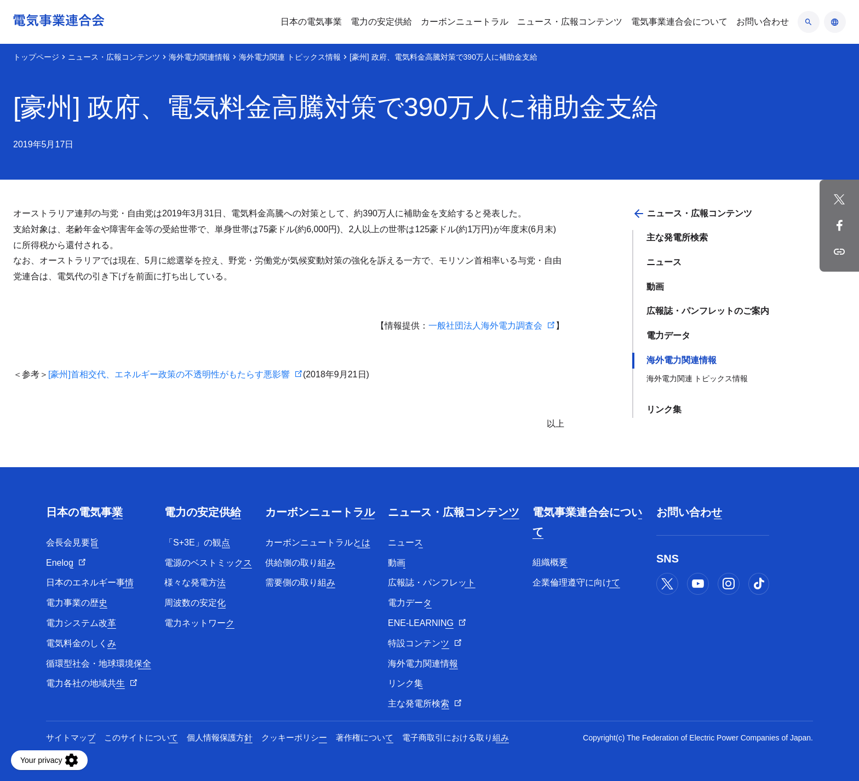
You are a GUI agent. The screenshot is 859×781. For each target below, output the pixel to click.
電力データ (668, 335)
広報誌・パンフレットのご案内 (707, 310)
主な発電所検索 (677, 237)
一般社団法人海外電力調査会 (485, 325)
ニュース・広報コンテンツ (114, 57)
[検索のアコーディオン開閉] (809, 22)
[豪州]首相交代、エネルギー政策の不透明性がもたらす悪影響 (169, 374)
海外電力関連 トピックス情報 (290, 57)
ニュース (664, 262)
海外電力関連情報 (199, 57)
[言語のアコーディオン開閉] (835, 22)
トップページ (36, 57)
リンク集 (664, 409)
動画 (655, 286)
